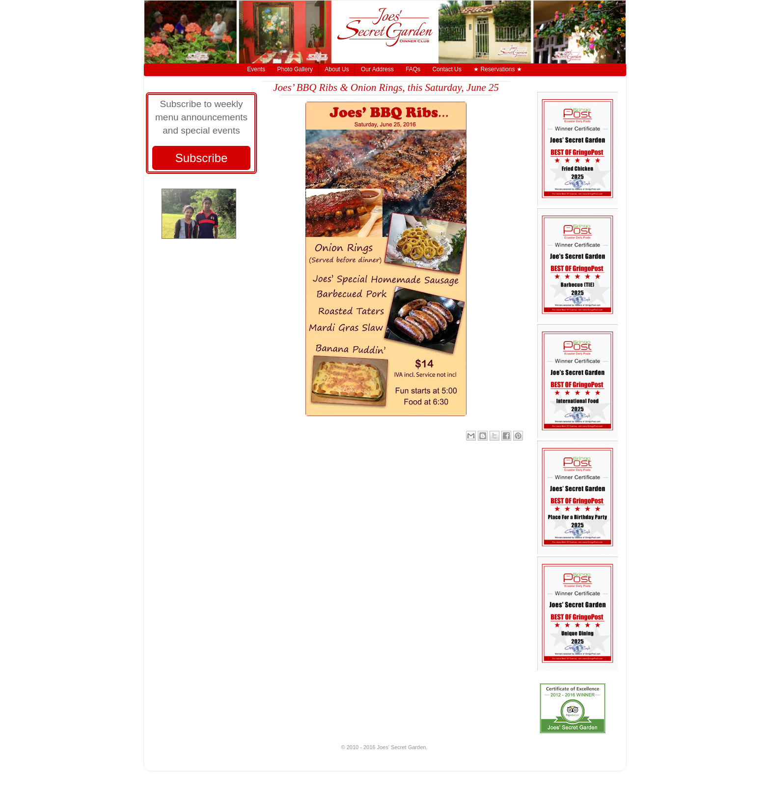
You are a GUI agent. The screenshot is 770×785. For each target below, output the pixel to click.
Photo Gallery (295, 69)
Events (256, 69)
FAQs (413, 69)
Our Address (377, 69)
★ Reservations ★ (497, 69)
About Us (337, 69)
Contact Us (446, 69)
